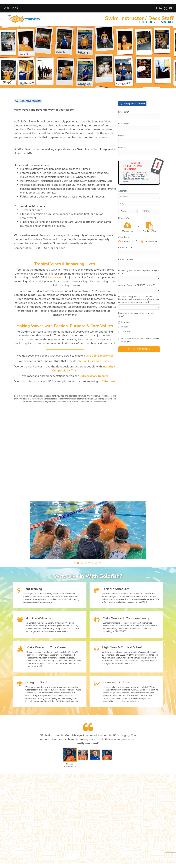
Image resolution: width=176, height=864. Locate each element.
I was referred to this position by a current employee (138, 340)
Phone (121, 147)
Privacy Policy (140, 180)
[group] (88, 530)
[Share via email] (170, 8)
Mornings (124, 322)
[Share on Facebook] (156, 8)
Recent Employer (126, 259)
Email (121, 135)
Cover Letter (124, 237)
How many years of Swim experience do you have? (138, 272)
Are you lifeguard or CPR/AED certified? (136, 285)
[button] (75, 563)
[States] (128, 211)
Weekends (124, 331)
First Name (123, 112)
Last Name (123, 123)
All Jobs (11, 8)
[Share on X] (165, 8)
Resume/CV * (124, 218)
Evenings (124, 326)
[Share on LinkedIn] (160, 8)
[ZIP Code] (150, 211)
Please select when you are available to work (136, 315)
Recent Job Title (125, 247)
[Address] (139, 196)
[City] (139, 203)
